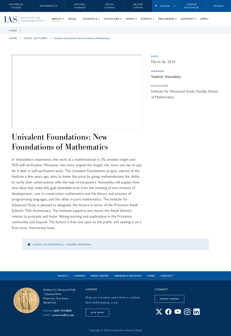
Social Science (110, 6)
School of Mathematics (48, 244)
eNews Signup (169, 299)
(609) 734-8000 (62, 310)
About (57, 18)
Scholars (111, 18)
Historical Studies (16, 6)
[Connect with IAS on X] (159, 314)
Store (151, 276)
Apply (204, 18)
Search (165, 6)
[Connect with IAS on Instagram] (187, 314)
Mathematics (48, 6)
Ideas (72, 18)
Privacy (63, 276)
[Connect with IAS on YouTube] (177, 314)
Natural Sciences (80, 6)
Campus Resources (192, 6)
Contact (167, 276)
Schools (90, 18)
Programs (166, 18)
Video (13, 30)
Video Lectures (35, 38)
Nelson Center (138, 6)
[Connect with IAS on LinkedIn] (196, 314)
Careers (79, 276)
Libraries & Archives (127, 276)
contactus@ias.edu (63, 315)
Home (13, 38)
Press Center (100, 276)
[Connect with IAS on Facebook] (168, 314)
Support (187, 18)
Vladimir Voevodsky (166, 76)
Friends (218, 6)
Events (146, 18)
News (130, 18)
